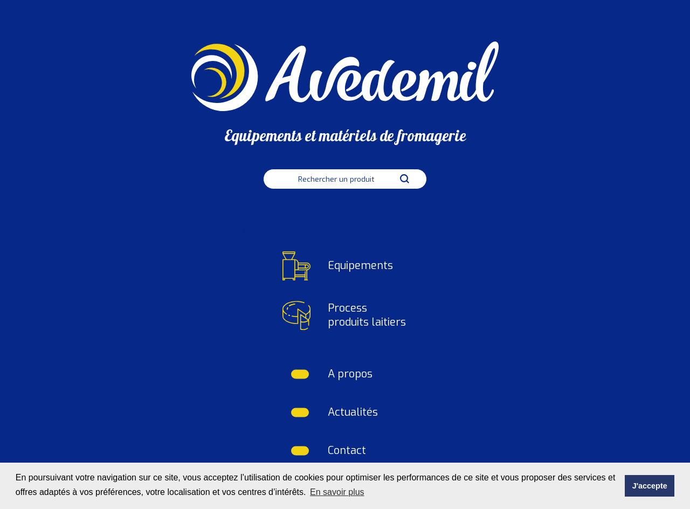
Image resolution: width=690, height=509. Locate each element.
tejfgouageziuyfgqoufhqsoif (236, 228)
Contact (347, 450)
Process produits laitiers (367, 315)
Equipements (360, 265)
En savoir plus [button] (337, 492)
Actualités (353, 412)
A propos (350, 374)
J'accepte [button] (649, 486)
